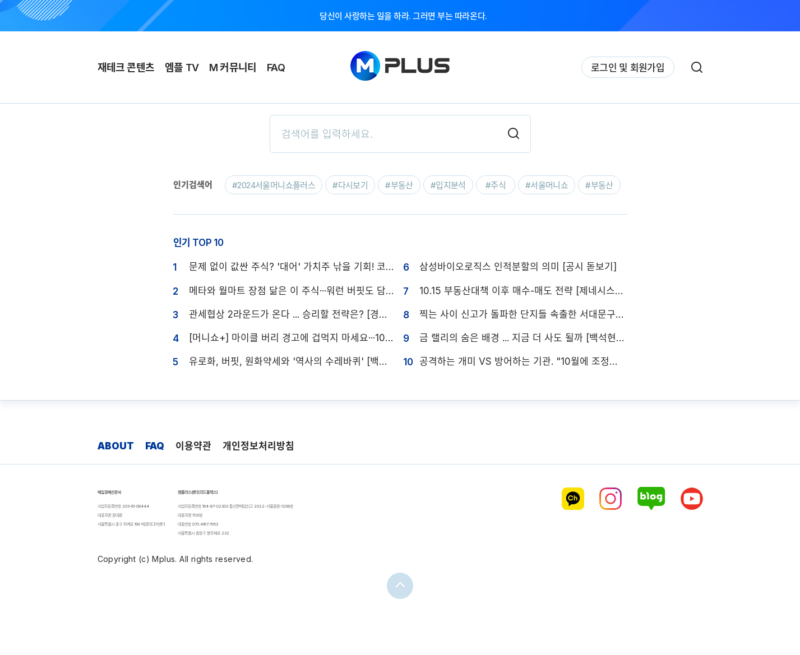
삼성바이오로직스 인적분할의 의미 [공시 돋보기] (518, 266)
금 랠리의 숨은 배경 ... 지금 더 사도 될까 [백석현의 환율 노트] (523, 337)
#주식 (495, 185)
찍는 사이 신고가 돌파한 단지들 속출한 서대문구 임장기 (523, 314)
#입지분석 (448, 185)
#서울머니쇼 (546, 185)
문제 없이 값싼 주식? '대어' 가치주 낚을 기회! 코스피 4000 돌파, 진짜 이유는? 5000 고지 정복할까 (293, 266)
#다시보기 (350, 185)
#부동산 (399, 185)
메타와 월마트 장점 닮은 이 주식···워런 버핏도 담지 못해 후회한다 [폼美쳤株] (293, 290)
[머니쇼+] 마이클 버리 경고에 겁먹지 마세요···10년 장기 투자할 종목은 (293, 337)
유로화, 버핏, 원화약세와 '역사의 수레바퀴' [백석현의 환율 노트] (293, 361)
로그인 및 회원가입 (627, 67)
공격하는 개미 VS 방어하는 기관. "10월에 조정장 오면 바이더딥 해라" (523, 361)
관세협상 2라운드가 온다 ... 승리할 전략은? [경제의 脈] (293, 314)
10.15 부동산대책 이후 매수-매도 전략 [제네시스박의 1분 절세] (523, 290)
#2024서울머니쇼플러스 (273, 185)
